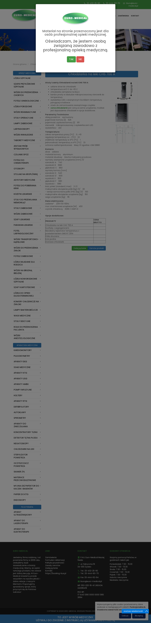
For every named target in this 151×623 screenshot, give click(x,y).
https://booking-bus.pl (55, 573)
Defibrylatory (21, 406)
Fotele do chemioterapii (21, 161)
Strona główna (92, 16)
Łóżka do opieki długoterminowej (24, 294)
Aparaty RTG (20, 401)
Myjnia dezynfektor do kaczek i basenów (26, 487)
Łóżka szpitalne (22, 78)
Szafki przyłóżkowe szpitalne (24, 85)
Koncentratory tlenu (26, 432)
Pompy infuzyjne (23, 389)
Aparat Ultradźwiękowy (23, 513)
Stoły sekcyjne (22, 321)
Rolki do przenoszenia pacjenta (26, 328)
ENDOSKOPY (20, 500)
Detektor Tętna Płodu (26, 437)
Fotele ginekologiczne (26, 100)
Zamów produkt (96, 248)
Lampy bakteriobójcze (26, 310)
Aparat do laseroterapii (21, 522)
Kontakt (135, 16)
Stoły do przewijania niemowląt (25, 201)
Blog (113, 16)
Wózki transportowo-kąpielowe (26, 240)
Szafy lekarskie (22, 219)
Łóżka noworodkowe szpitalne (25, 280)
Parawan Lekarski (23, 225)
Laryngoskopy (22, 129)
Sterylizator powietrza (21, 456)
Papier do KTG (21, 494)
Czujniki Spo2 (21, 154)
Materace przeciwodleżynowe (25, 479)
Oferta (105, 16)
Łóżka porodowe (23, 106)
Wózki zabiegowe (23, 213)
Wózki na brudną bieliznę (23, 272)
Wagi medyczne (22, 315)
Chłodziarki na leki (38, 64)
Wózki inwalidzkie (23, 134)
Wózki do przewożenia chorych (26, 93)
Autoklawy (20, 412)
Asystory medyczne (24, 180)
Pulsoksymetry (22, 356)
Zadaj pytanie (79, 248)
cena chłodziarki (59, 108)
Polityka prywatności (54, 562)
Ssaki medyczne (22, 367)
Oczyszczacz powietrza (21, 464)
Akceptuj (139, 615)
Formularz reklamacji (55, 560)
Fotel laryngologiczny (23, 232)
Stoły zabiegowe (23, 208)
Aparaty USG (20, 378)
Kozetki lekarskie (23, 194)
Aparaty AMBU (21, 384)
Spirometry (20, 418)
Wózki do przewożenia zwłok (26, 249)
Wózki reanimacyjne (25, 112)
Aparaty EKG (20, 361)
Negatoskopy (21, 443)
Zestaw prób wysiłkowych (21, 147)
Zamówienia (123, 16)
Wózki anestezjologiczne (24, 337)
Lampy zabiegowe (23, 123)
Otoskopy (19, 168)
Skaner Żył (19, 471)
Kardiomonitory (23, 350)
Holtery (18, 395)
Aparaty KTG (20, 372)
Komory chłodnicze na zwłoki (26, 303)
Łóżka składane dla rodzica (24, 263)
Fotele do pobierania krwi (25, 187)
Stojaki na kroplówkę (26, 174)
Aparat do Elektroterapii (21, 530)
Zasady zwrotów (52, 565)
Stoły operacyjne (23, 117)
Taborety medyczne (24, 140)
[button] (124, 90)
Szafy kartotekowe (24, 287)
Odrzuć (125, 615)
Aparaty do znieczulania (21, 425)
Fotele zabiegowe (23, 256)
